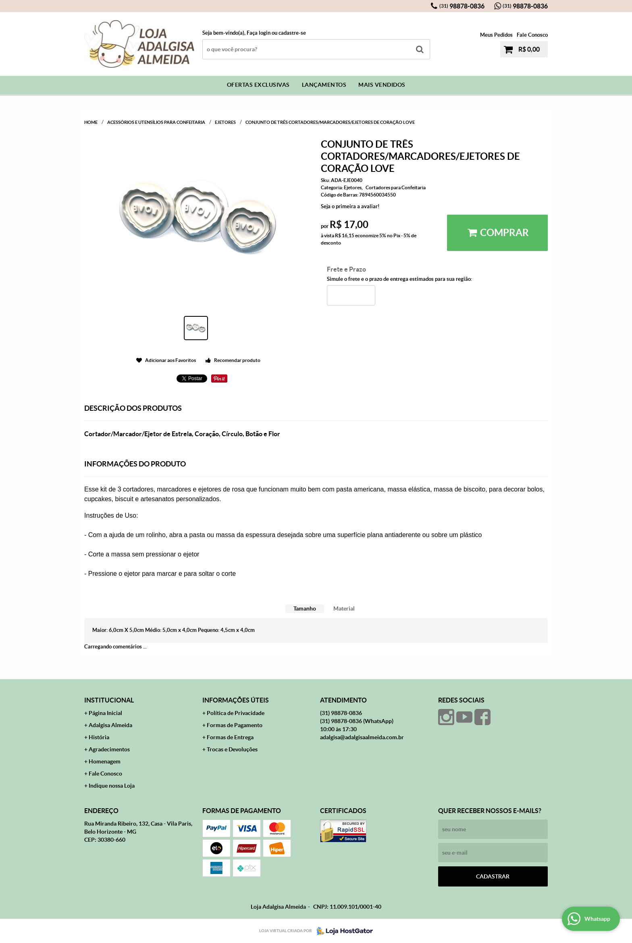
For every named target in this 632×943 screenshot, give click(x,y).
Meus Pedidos (496, 35)
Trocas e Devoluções (232, 749)
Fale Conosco (532, 35)
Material (344, 608)
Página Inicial (105, 713)
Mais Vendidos (381, 85)
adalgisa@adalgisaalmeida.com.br (362, 737)
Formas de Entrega (230, 737)
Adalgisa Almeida (110, 725)
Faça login (258, 33)
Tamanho (304, 608)
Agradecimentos (109, 749)
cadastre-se (292, 33)
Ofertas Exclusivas (258, 85)
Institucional (109, 700)
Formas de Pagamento (234, 725)
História (99, 737)
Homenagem (105, 761)
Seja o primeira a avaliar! (350, 206)
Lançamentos (324, 85)
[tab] (304, 608)
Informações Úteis (235, 700)
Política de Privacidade (235, 713)
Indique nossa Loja (112, 785)
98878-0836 (461, 6)
